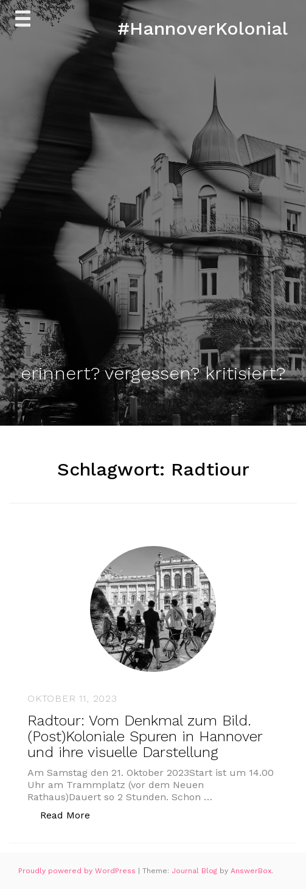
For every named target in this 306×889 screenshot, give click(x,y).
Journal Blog (196, 871)
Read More (71, 814)
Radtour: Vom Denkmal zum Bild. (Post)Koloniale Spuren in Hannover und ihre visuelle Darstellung (144, 736)
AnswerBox (251, 871)
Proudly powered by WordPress (78, 871)
